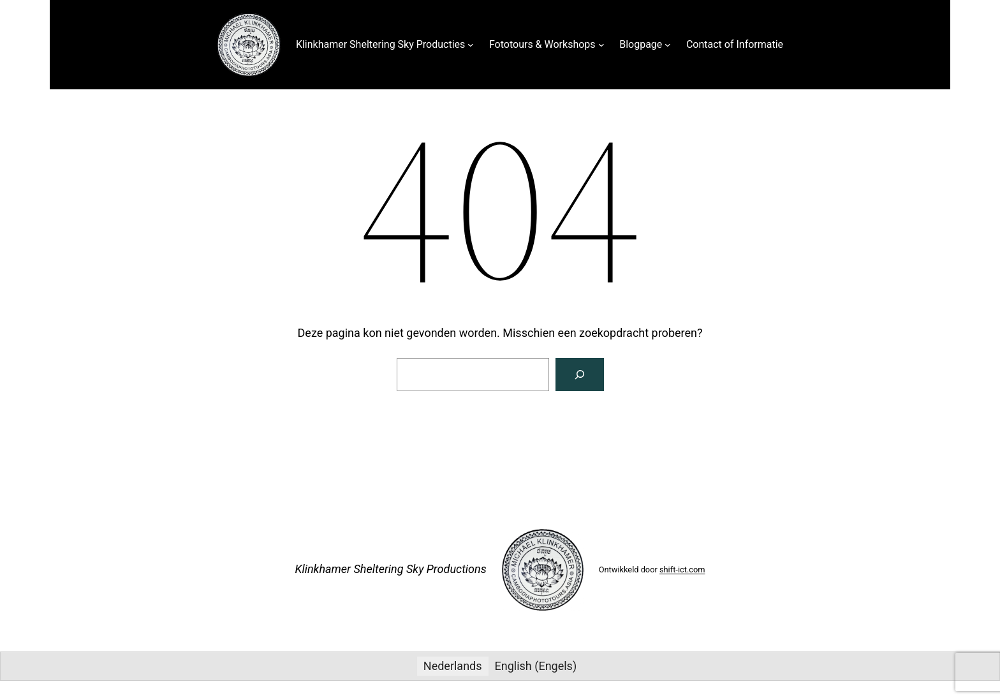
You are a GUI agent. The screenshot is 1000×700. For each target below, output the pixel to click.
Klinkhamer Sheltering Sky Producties (380, 44)
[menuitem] (453, 666)
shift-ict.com (682, 569)
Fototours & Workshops (542, 44)
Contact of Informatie (734, 44)
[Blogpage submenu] (668, 44)
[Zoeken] (579, 374)
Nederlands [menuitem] (452, 666)
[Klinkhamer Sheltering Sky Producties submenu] (470, 44)
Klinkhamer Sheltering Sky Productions (390, 569)
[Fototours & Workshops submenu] (601, 44)
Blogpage (640, 44)
